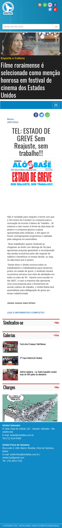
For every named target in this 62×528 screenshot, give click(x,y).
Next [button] (60, 53)
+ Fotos (56, 335)
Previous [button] (2, 53)
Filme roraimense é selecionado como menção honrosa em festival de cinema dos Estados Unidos (30, 79)
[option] (31, 65)
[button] (45, 4)
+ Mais (56, 322)
